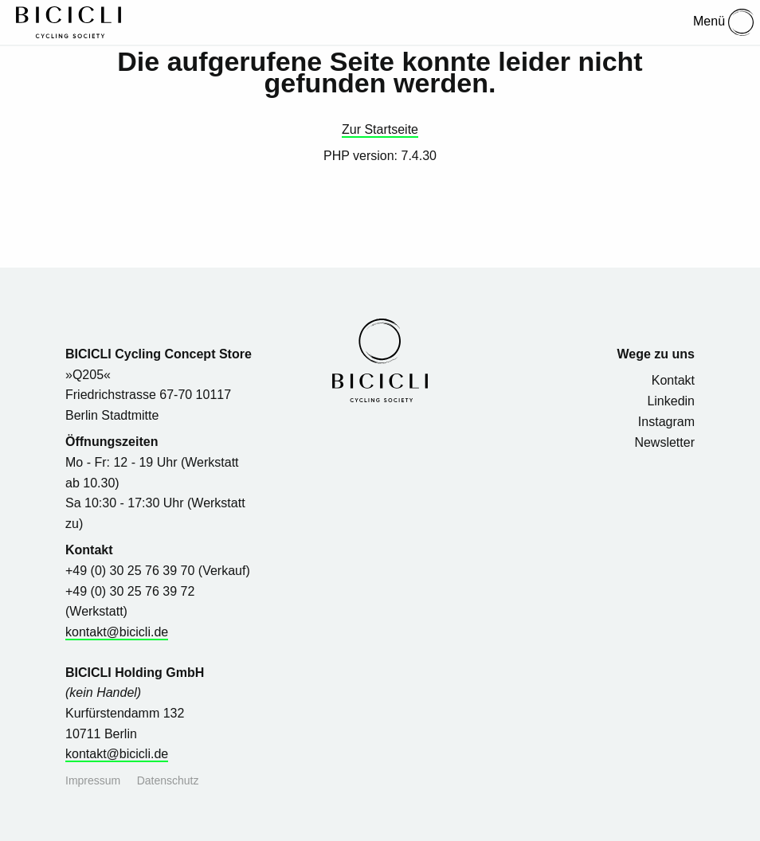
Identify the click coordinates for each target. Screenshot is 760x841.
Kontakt (673, 380)
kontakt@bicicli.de (116, 632)
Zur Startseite (380, 129)
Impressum (92, 780)
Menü (723, 22)
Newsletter (664, 442)
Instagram (666, 421)
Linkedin (671, 401)
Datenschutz (168, 780)
